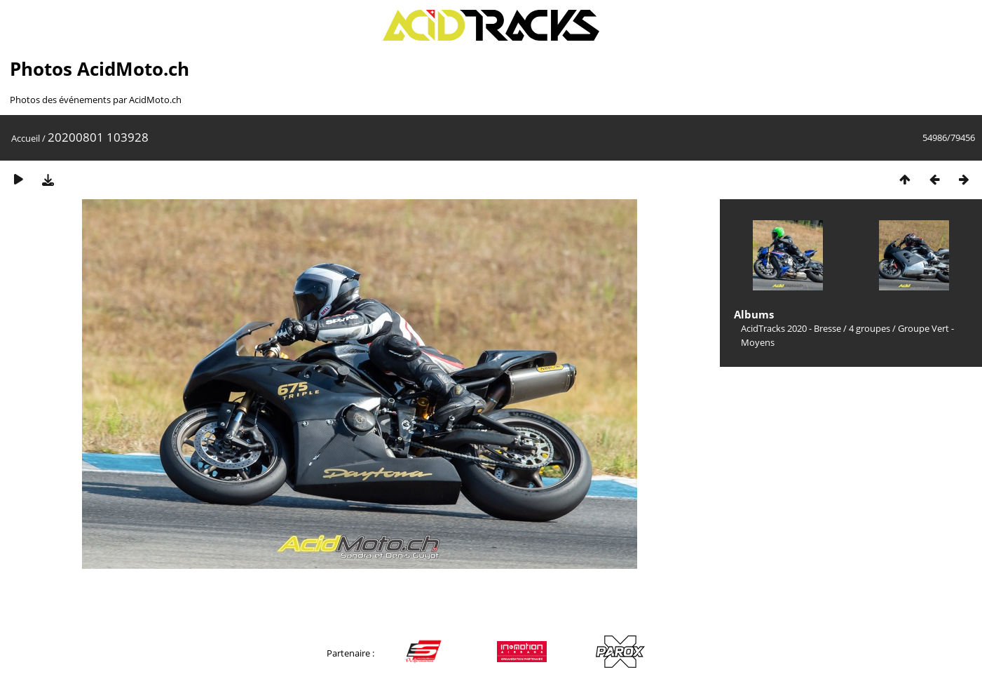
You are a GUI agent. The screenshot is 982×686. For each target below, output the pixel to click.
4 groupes (869, 328)
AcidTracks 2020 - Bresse (791, 328)
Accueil (25, 138)
